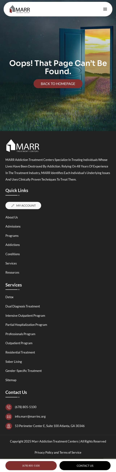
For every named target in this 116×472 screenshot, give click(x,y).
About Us (11, 217)
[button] (105, 9)
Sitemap (10, 380)
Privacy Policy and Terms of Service (58, 452)
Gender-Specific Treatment (23, 371)
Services (11, 263)
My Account (23, 205)
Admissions (12, 226)
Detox (9, 297)
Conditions (12, 254)
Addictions (12, 245)
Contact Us (85, 465)
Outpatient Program (18, 343)
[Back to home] (20, 9)
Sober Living (13, 362)
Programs (11, 236)
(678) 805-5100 (31, 465)
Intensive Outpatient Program (25, 315)
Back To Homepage (58, 84)
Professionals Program (20, 334)
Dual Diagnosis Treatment (22, 306)
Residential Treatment (20, 352)
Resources (12, 272)
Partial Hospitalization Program (26, 325)
